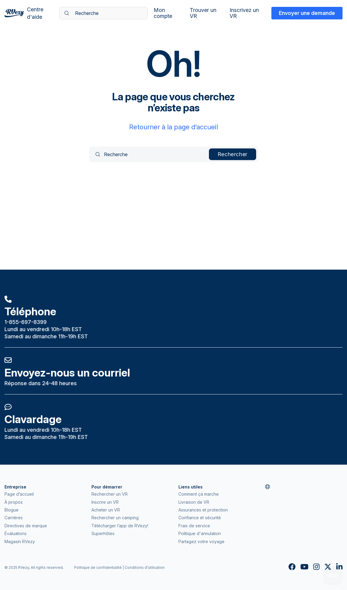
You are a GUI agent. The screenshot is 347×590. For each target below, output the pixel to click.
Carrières (13, 517)
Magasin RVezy (19, 541)
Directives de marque (25, 525)
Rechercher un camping (115, 517)
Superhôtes (102, 533)
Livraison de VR (193, 502)
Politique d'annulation (199, 533)
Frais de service (194, 525)
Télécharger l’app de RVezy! (119, 525)
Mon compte (163, 13)
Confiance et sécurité (199, 517)
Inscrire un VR (105, 502)
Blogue (11, 509)
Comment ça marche (198, 494)
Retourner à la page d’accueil (173, 127)
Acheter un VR (105, 509)
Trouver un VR (203, 13)
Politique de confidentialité (98, 567)
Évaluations (15, 533)
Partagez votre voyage (201, 541)
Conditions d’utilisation (145, 567)
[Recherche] (103, 13)
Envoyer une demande (307, 13)
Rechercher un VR (109, 494)
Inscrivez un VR (244, 13)
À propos (13, 502)
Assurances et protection (203, 509)
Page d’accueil (19, 494)
